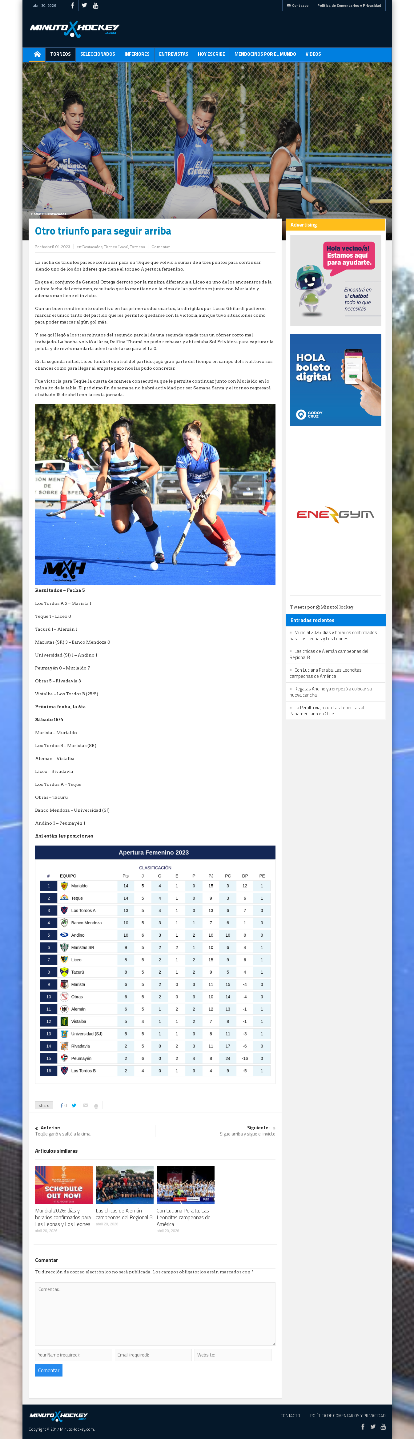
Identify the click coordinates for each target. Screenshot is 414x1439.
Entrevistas (174, 56)
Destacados (55, 214)
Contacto (297, 5)
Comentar (160, 246)
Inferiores (137, 56)
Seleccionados (98, 56)
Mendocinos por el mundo (265, 56)
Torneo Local (116, 246)
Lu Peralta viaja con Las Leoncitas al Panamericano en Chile (327, 710)
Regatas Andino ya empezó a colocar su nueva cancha (331, 691)
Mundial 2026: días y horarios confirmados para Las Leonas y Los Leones (63, 1217)
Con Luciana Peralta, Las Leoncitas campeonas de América (184, 1217)
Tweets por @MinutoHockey (322, 607)
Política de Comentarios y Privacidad (349, 5)
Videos (313, 56)
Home (36, 214)
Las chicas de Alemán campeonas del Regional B (124, 1214)
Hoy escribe (211, 56)
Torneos (60, 56)
